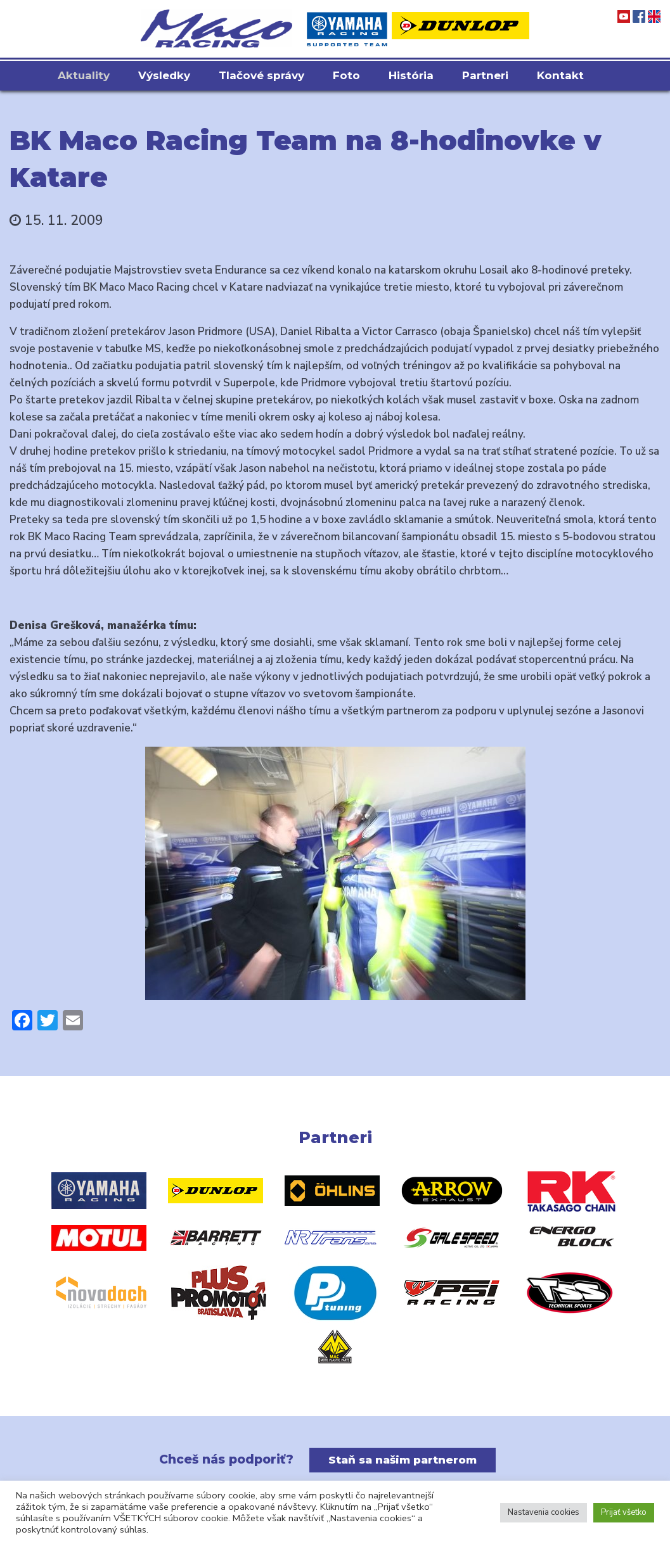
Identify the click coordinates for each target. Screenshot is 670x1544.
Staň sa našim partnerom (402, 1459)
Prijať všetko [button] (624, 1512)
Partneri (485, 75)
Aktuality (84, 75)
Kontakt (560, 75)
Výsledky (164, 75)
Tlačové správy (261, 75)
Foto (346, 75)
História (411, 75)
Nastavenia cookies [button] (543, 1512)
